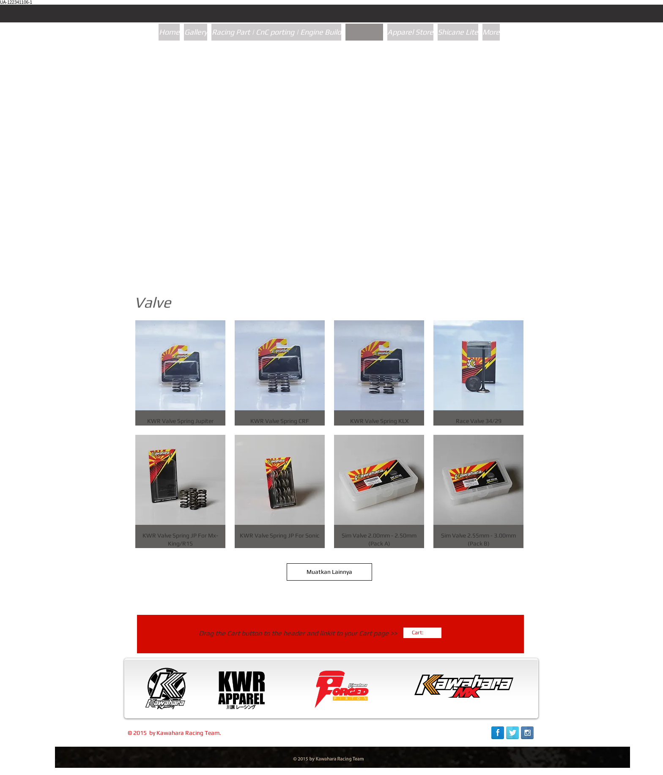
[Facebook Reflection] (497, 732)
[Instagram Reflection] (527, 732)
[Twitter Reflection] (512, 732)
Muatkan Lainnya (329, 571)
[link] (421, 632)
